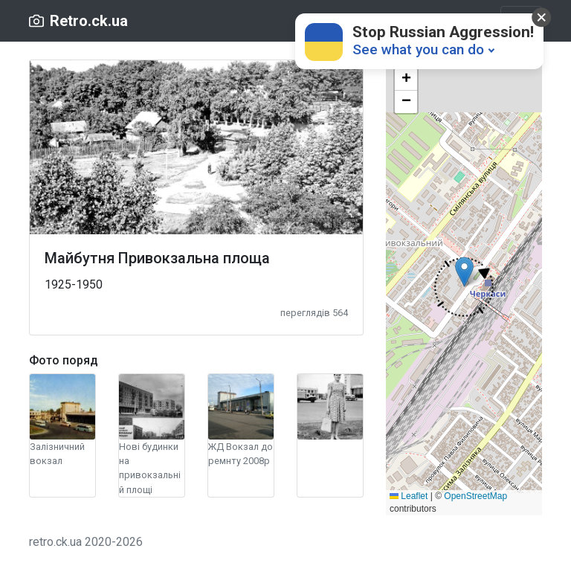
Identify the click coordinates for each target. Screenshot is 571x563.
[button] (464, 287)
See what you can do (418, 49)
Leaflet (409, 496)
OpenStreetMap (475, 496)
